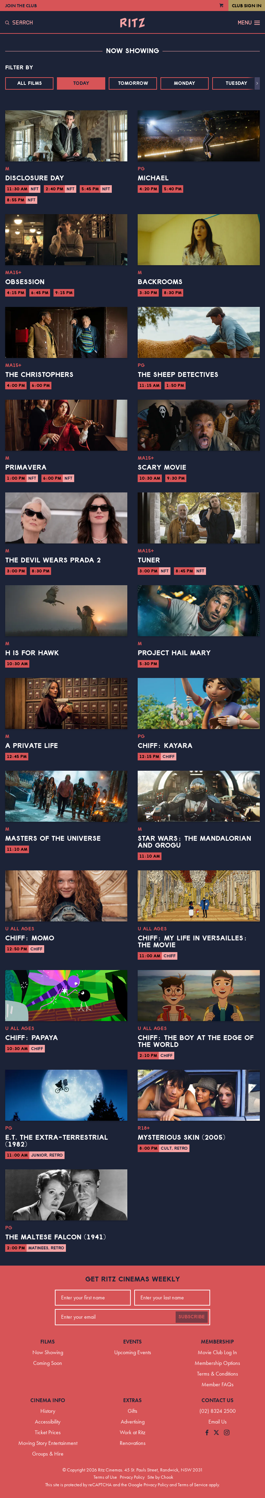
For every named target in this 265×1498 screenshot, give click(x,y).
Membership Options (217, 1363)
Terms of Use (105, 1477)
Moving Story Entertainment (47, 1443)
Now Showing (47, 1352)
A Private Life (31, 745)
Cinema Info (47, 1400)
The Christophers (39, 374)
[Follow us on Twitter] (216, 1433)
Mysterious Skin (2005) (181, 1137)
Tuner (149, 560)
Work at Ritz (132, 1432)
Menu (249, 23)
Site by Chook (160, 1477)
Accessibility (47, 1421)
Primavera (26, 467)
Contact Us (218, 1400)
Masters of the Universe (53, 838)
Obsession (25, 282)
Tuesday (236, 83)
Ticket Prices (48, 1432)
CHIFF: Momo (29, 938)
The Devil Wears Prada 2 (53, 560)
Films (47, 1341)
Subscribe (191, 1317)
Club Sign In (247, 5)
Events (132, 1341)
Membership (217, 1341)
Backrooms (160, 282)
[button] (257, 83)
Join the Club (21, 5)
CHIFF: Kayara (165, 745)
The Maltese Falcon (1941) (55, 1237)
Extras (132, 1400)
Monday (184, 83)
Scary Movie (162, 467)
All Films (29, 83)
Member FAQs (218, 1384)
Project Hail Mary (174, 653)
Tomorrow (133, 83)
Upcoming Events (132, 1352)
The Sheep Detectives (178, 374)
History (47, 1411)
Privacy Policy (132, 1477)
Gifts (132, 1411)
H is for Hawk (32, 653)
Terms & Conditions (217, 1373)
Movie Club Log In (217, 1352)
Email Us (217, 1421)
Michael (153, 178)
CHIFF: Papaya (31, 1038)
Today (81, 83)
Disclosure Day (34, 178)
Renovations (133, 1443)
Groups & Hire (47, 1453)
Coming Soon (47, 1363)
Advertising (133, 1421)
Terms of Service (193, 1484)
